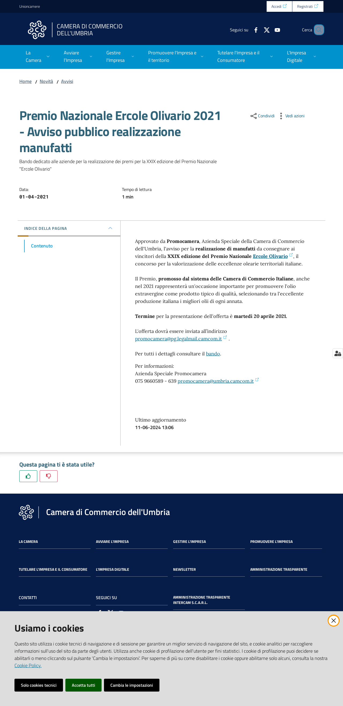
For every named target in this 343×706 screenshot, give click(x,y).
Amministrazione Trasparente (278, 569)
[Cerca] (317, 29)
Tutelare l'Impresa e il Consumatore (53, 569)
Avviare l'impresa (112, 541)
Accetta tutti (83, 685)
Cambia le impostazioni (131, 685)
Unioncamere (29, 6)
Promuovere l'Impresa (271, 541)
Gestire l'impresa (189, 541)
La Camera (28, 541)
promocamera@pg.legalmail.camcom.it (181, 339)
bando (213, 354)
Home (25, 81)
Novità (46, 81)
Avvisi (67, 81)
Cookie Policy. (28, 665)
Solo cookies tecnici (39, 685)
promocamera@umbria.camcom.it (218, 381)
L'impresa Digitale (112, 569)
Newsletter (184, 569)
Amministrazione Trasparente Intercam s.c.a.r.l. (201, 600)
